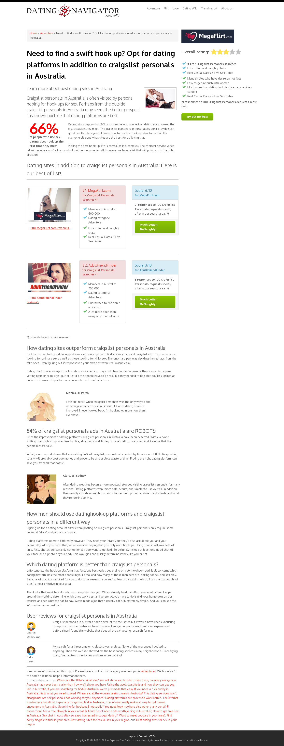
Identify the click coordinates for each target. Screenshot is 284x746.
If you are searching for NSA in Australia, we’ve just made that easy (90, 689)
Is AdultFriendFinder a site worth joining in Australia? (118, 711)
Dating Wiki (190, 8)
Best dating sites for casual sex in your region (100, 720)
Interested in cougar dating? (100, 715)
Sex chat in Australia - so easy (61, 715)
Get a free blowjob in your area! (63, 711)
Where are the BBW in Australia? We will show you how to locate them (102, 680)
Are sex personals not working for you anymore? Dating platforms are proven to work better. (101, 698)
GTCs (152, 736)
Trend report (209, 8)
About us (227, 8)
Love (176, 8)
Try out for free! (197, 116)
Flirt (166, 8)
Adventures (148, 671)
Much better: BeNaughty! (149, 227)
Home (33, 33)
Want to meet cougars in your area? (142, 715)
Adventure (153, 8)
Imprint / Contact (138, 736)
